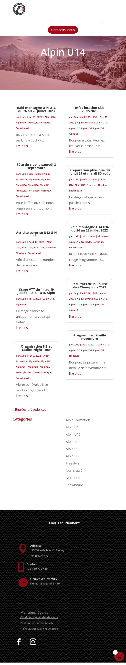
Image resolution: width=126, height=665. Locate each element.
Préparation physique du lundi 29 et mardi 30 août (89, 174)
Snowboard (22, 130)
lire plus (22, 148)
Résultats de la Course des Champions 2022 (90, 288)
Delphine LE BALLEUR (85, 119)
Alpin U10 (34, 181)
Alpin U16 (21, 125)
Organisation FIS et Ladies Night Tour (36, 350)
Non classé (33, 193)
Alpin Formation (86, 125)
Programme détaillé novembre (89, 339)
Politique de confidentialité (37, 625)
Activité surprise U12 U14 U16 (36, 237)
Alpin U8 (44, 187)
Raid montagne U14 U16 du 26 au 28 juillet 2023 (36, 112)
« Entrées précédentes (29, 412)
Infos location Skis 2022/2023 (89, 112)
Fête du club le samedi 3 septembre (36, 168)
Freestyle (33, 125)
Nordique (44, 125)
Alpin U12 (46, 181)
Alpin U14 (50, 119)
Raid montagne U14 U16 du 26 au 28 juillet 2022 (89, 231)
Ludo (23, 119)
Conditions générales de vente (39, 620)
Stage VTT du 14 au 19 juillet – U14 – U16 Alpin (36, 293)
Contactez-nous (63, 30)
